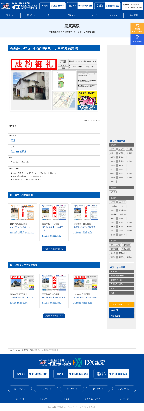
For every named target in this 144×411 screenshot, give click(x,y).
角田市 (121, 178)
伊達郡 (112, 210)
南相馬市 (123, 214)
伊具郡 (129, 149)
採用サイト (20, 399)
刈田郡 (112, 153)
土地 (112, 288)
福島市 (121, 231)
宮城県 (113, 145)
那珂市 (112, 257)
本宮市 (121, 222)
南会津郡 (113, 214)
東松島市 (122, 165)
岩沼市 (112, 165)
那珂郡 (121, 257)
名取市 (129, 153)
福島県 (113, 198)
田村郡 (121, 226)
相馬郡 (112, 231)
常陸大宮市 (114, 249)
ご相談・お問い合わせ (120, 304)
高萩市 (129, 257)
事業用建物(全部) (117, 276)
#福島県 (23, 151)
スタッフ (113, 15)
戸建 (112, 293)
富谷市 (129, 161)
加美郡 (121, 153)
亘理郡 (112, 149)
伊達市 (122, 206)
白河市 (112, 202)
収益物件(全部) (117, 284)
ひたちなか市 (115, 245)
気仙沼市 (122, 169)
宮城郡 (121, 161)
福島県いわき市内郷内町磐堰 (53, 297)
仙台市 (121, 149)
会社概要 (134, 15)
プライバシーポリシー (93, 399)
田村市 (112, 226)
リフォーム (93, 15)
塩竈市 (112, 157)
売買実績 (25, 350)
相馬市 (129, 226)
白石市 (129, 173)
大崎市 (112, 161)
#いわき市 (15, 151)
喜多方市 (122, 218)
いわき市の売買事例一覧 (53, 249)
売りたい (10, 15)
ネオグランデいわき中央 (20, 227)
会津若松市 (123, 210)
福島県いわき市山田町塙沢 (84, 227)
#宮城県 (19, 302)
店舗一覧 (114, 310)
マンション (115, 271)
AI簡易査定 (115, 315)
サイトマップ (123, 399)
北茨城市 (127, 245)
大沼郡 (112, 222)
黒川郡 (112, 182)
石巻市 (112, 178)
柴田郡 (112, 169)
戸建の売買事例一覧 (53, 316)
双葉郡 (112, 218)
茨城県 (113, 241)
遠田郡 (129, 178)
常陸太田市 (126, 249)
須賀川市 (122, 235)
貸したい (51, 15)
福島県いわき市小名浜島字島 (85, 297)
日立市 (112, 253)
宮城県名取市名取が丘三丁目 (22, 297)
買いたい (31, 15)
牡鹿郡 (112, 173)
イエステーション (14, 350)
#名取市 (13, 302)
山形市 (112, 192)
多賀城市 (122, 157)
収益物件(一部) (117, 280)
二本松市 (113, 206)
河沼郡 (129, 222)
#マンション (29, 232)
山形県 (113, 188)
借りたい (72, 15)
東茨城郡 (122, 253)
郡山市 (112, 235)
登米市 (121, 173)
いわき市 (122, 202)
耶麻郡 (129, 231)
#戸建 (13, 140)
